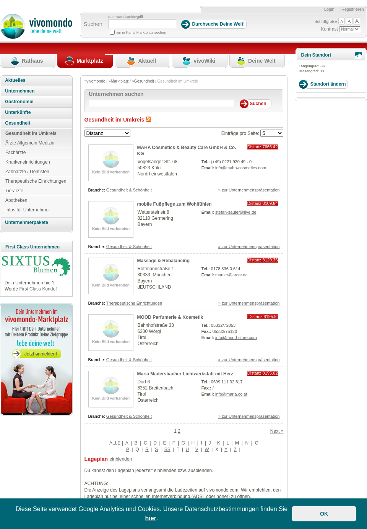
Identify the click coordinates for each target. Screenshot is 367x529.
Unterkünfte (18, 112)
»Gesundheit (143, 81)
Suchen (93, 24)
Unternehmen (19, 91)
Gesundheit (17, 123)
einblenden (120, 459)
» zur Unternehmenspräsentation (249, 190)
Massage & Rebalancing (163, 260)
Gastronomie (19, 101)
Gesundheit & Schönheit (129, 190)
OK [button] (324, 514)
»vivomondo (95, 81)
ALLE (114, 443)
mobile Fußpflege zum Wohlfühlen (174, 204)
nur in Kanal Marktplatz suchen (141, 32)
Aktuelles (15, 80)
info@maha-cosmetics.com (240, 168)
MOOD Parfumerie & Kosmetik (170, 317)
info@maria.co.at (231, 394)
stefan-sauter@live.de (235, 212)
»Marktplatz (119, 81)
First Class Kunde (37, 289)
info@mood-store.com (236, 337)
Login (329, 9)
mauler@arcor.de (231, 275)
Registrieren (352, 9)
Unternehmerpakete (26, 222)
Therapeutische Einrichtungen (134, 303)
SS (167, 449)
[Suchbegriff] (142, 23)
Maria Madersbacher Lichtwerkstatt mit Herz (185, 373)
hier (150, 518)
